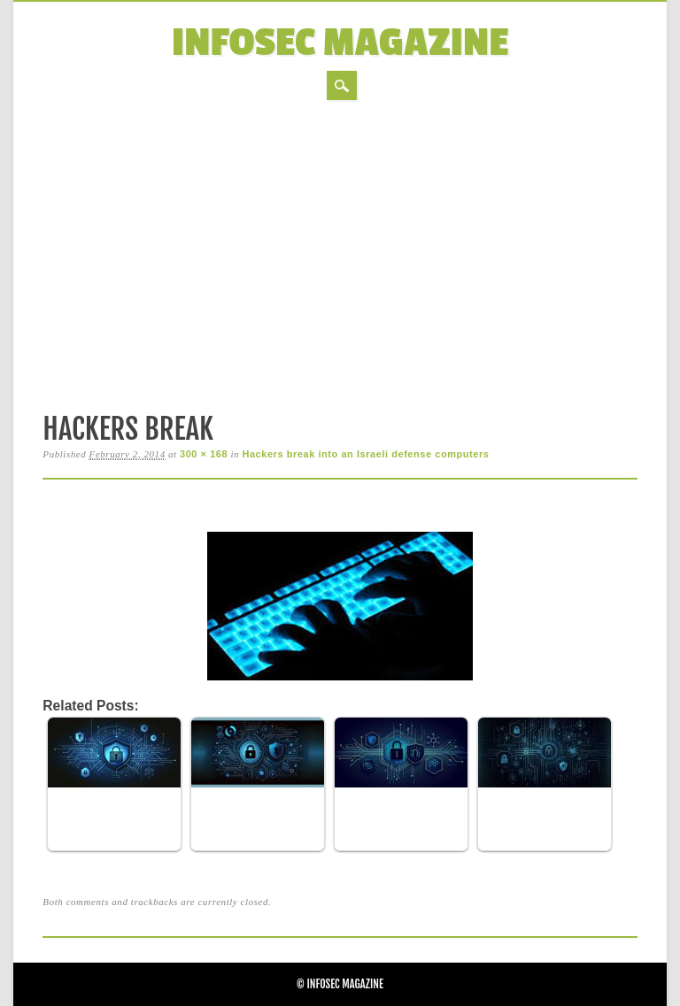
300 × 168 (204, 454)
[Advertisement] (339, 253)
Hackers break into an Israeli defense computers (365, 454)
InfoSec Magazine (340, 42)
